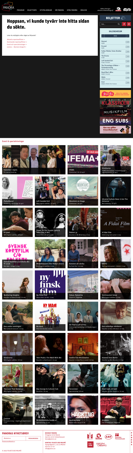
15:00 (102, 43)
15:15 (102, 48)
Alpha (103, 77)
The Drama (105, 56)
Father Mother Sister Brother (111, 51)
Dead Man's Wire (107, 72)
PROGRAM (20, 10)
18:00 (103, 69)
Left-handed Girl (107, 61)
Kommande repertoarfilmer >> (17, 42)
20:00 (103, 79)
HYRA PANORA (72, 10)
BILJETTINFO (32, 10)
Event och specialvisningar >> (17, 44)
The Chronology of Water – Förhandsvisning (110, 66)
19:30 (103, 74)
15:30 (102, 53)
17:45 (103, 62)
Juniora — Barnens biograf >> (16, 47)
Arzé (103, 82)
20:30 (103, 84)
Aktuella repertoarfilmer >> (16, 39)
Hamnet (104, 41)
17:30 (102, 57)
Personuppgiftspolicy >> (8, 441)
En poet (104, 46)
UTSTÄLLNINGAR (46, 10)
